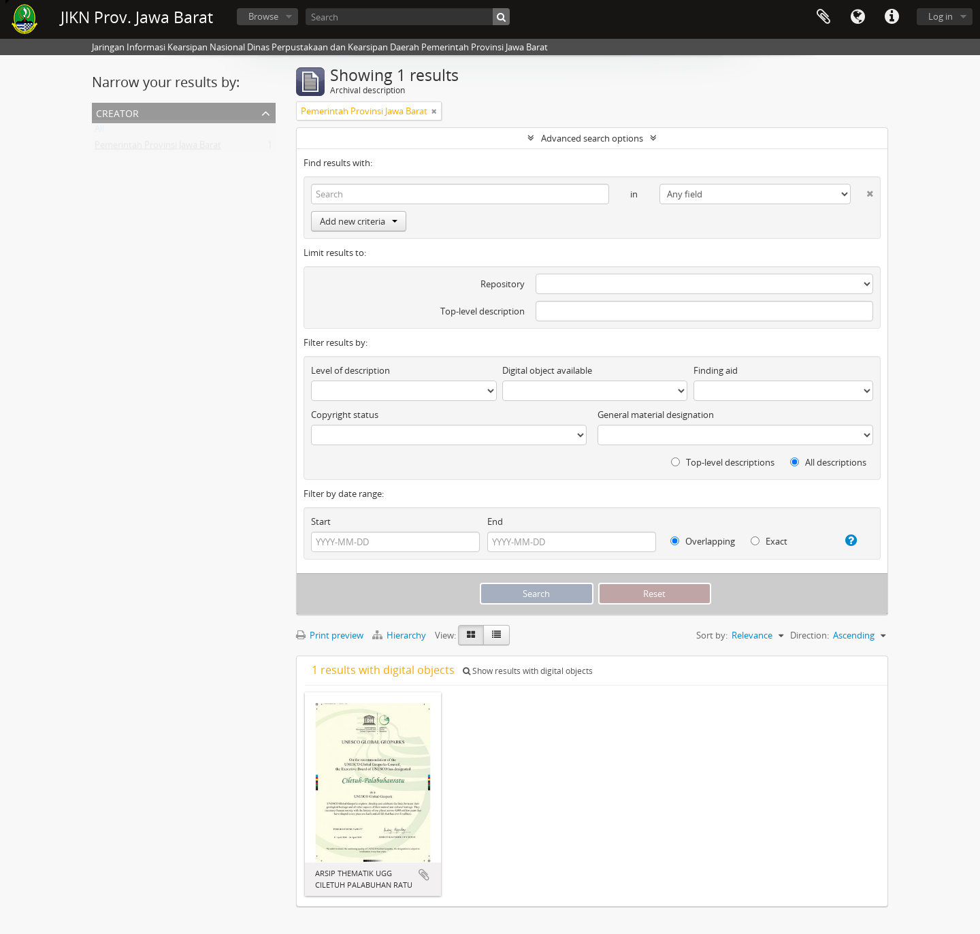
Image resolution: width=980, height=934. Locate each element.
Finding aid (715, 370)
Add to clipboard (424, 875)
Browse (263, 16)
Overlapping (702, 541)
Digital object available (547, 370)
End (495, 521)
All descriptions (828, 462)
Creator (117, 112)
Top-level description (482, 311)
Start (321, 521)
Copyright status (344, 414)
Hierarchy (400, 635)
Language (857, 17)
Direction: (809, 635)
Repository (502, 284)
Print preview (329, 635)
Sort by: (712, 635)
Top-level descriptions (722, 462)
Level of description (350, 370)
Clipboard (823, 17)
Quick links (892, 17)
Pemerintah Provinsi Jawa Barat (158, 148)
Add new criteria (358, 221)
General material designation (656, 414)
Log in (940, 16)
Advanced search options (592, 138)
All (99, 131)
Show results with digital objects (528, 671)
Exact (769, 541)
